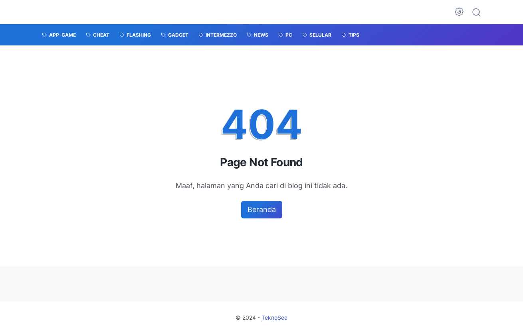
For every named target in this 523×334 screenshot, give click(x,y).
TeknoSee (274, 317)
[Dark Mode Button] (459, 12)
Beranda (262, 209)
